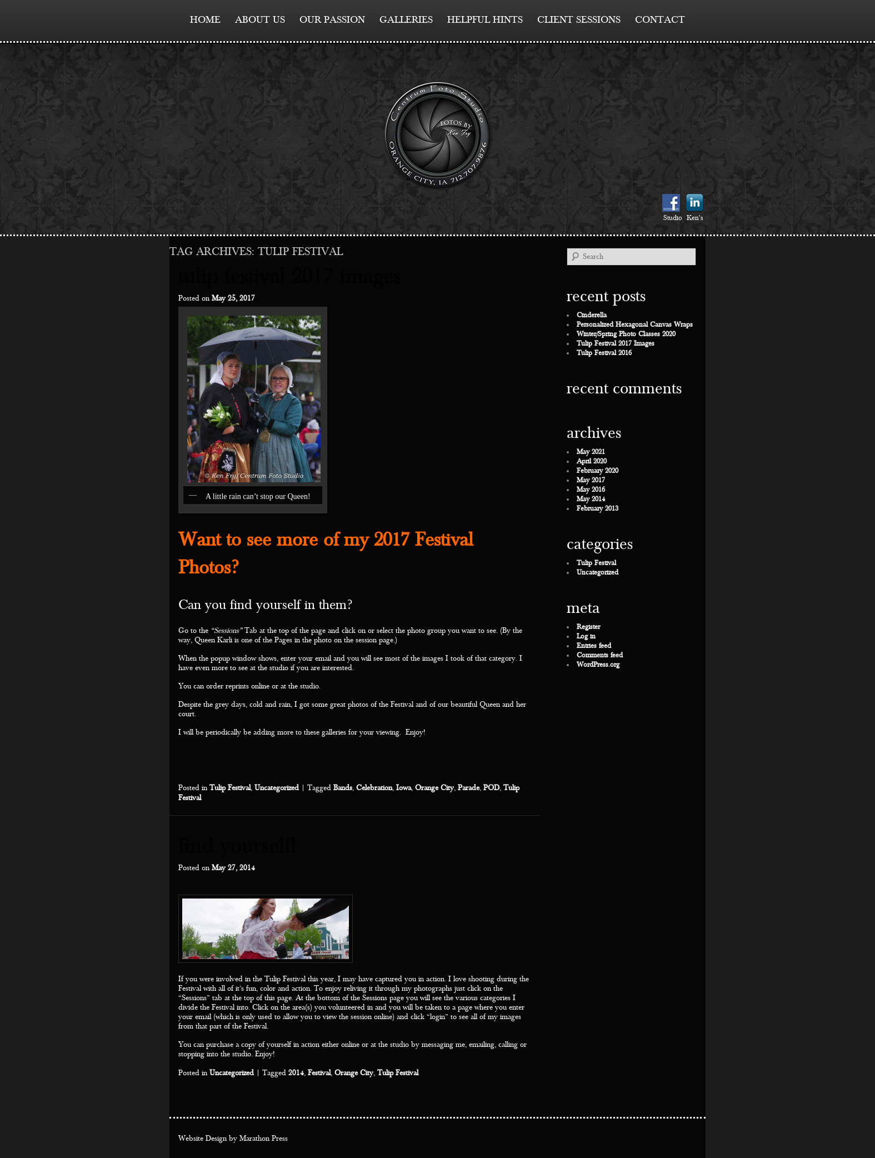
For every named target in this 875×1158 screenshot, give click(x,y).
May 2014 (591, 499)
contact (660, 20)
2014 (296, 1073)
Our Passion (332, 20)
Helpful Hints (485, 20)
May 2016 (591, 490)
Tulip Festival (230, 787)
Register (588, 627)
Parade (468, 787)
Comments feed (600, 655)
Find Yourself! (237, 846)
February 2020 (597, 471)
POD (491, 787)
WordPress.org (598, 665)
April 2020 (592, 461)
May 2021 (591, 452)
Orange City (434, 787)
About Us (260, 20)
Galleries (406, 20)
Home (205, 20)
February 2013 (597, 509)
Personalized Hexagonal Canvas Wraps (635, 325)
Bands (342, 787)
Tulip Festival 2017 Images (290, 276)
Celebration (374, 787)
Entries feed (594, 646)
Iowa (403, 787)
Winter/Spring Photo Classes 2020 (626, 334)
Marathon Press (263, 1138)
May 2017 (591, 480)
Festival (319, 1073)
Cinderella (592, 315)
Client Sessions (579, 20)
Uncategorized (276, 787)
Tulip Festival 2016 (604, 353)
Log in (586, 636)
